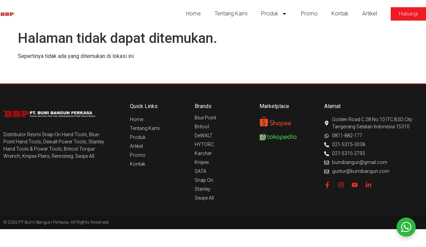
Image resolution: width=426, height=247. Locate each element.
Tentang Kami (231, 13)
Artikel (369, 13)
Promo (309, 13)
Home (193, 13)
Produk (274, 14)
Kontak (340, 13)
